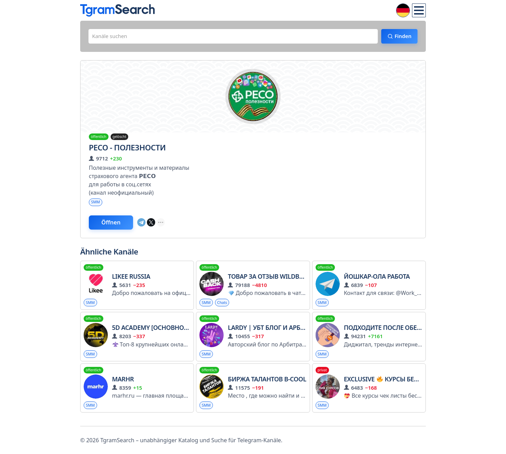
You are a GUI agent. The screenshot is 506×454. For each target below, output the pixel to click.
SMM (96, 204)
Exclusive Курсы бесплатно (393, 384)
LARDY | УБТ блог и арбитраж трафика (289, 331)
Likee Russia (131, 280)
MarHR (123, 384)
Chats (224, 306)
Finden (400, 37)
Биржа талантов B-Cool (267, 384)
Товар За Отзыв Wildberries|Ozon (283, 280)
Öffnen (115, 225)
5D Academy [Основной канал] (162, 331)
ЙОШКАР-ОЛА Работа (377, 280)
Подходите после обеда (384, 331)
